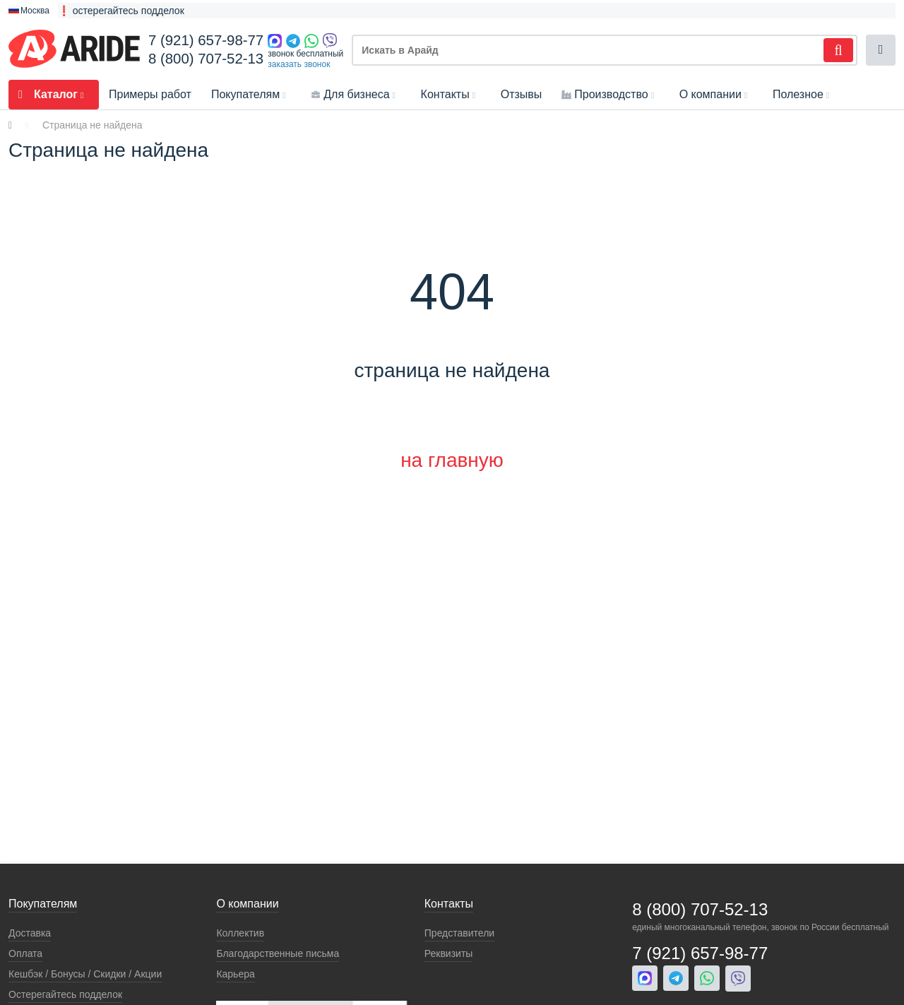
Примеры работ (150, 94)
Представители (459, 933)
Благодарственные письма (277, 953)
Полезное (804, 94)
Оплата (25, 953)
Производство (610, 94)
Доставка (29, 933)
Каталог (53, 94)
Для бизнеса (355, 94)
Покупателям (251, 94)
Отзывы (521, 94)
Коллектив (240, 933)
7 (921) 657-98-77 (205, 40)
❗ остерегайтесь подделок (121, 10)
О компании (716, 94)
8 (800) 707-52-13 (205, 58)
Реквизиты (448, 953)
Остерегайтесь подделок (65, 994)
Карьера (235, 974)
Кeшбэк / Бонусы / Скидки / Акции (85, 974)
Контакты (451, 94)
